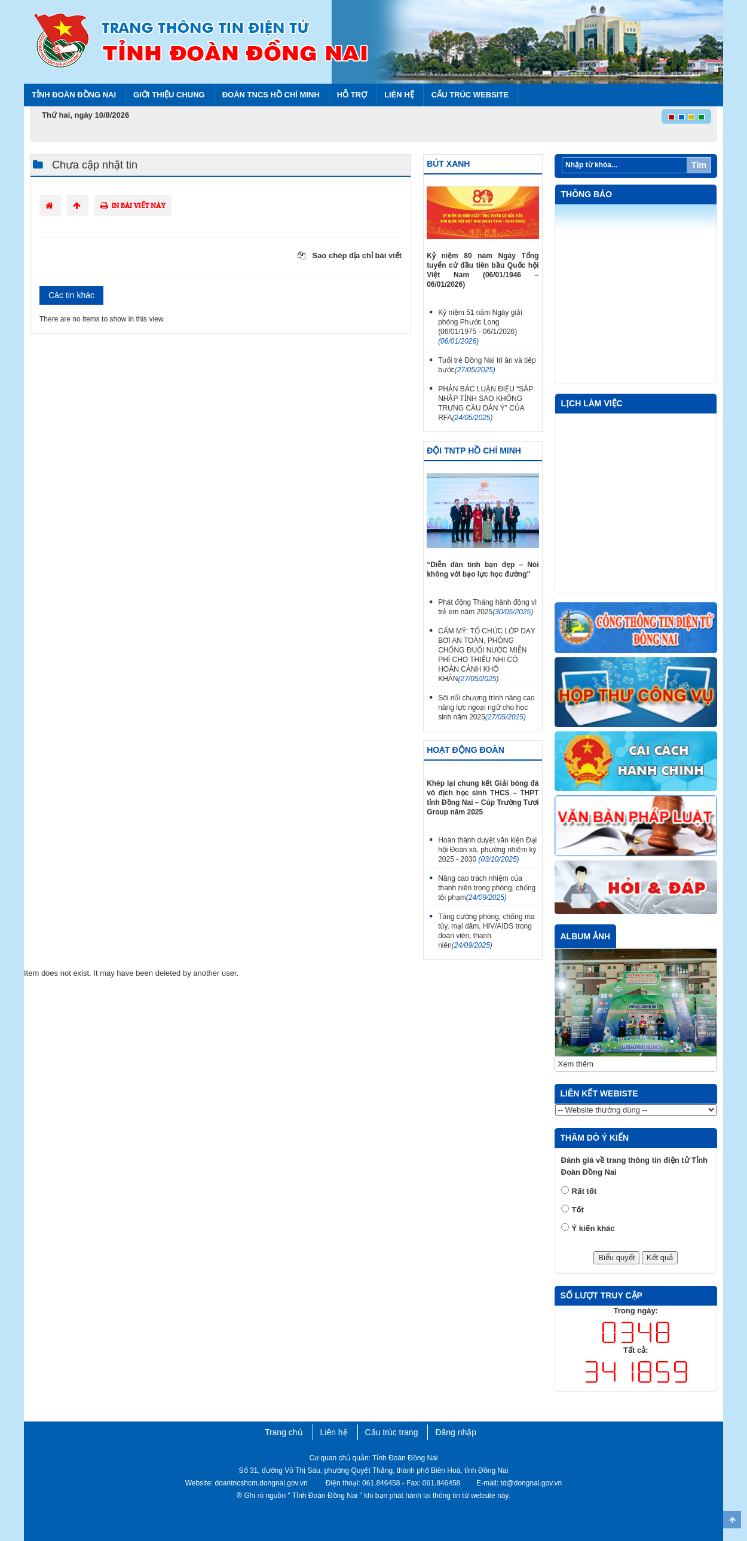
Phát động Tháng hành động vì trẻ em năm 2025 (487, 607)
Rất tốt (584, 1191)
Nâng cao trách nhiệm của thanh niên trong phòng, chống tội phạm (486, 888)
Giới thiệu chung (169, 94)
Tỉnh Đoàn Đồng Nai (74, 94)
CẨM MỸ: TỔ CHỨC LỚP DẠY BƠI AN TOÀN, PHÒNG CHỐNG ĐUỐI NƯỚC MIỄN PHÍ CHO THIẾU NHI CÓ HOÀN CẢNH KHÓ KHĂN (486, 655)
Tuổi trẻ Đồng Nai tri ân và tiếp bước (487, 365)
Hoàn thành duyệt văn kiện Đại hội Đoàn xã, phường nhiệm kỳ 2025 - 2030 (487, 849)
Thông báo (587, 194)
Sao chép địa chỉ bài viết (350, 255)
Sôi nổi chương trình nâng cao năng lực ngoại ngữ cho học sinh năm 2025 (486, 707)
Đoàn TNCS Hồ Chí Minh (271, 94)
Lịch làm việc (592, 403)
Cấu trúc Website (470, 94)
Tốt (578, 1209)
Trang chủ (284, 1432)
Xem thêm (575, 1063)
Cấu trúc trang (391, 1432)
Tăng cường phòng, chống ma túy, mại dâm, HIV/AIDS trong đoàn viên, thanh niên (486, 930)
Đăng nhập (455, 1432)
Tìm (698, 165)
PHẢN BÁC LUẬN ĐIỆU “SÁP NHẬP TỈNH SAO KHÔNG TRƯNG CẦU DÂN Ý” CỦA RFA (485, 403)
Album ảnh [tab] (586, 936)
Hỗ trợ (352, 94)
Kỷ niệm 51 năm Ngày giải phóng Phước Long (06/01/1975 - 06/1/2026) (480, 326)
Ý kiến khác (593, 1228)
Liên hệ (399, 94)
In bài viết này (133, 205)
